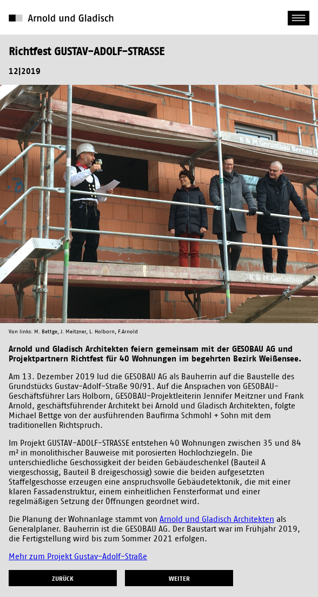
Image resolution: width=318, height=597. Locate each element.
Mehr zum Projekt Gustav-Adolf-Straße (78, 557)
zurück (63, 578)
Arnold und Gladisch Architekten (217, 519)
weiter (179, 578)
